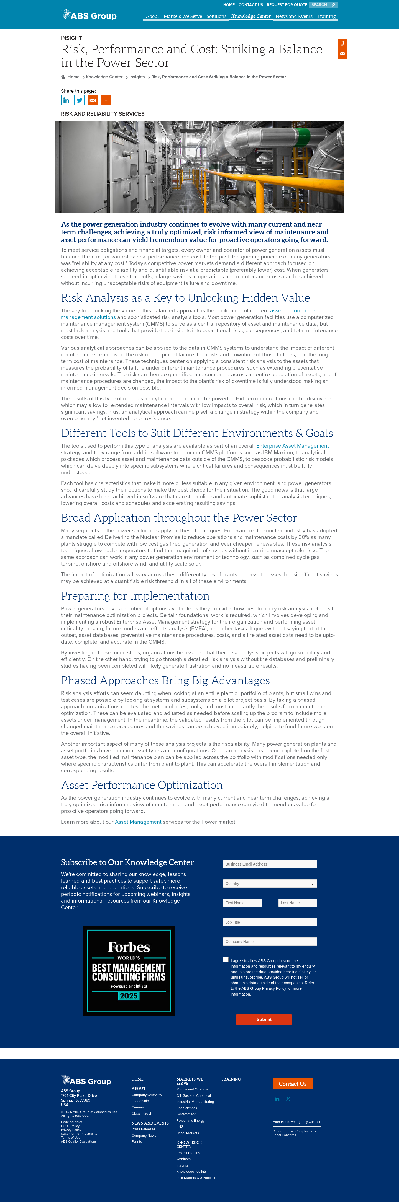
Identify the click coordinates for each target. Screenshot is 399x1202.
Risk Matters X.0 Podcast (196, 1178)
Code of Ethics (72, 1122)
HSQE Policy (70, 1126)
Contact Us (251, 4)
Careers (138, 1107)
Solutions (216, 16)
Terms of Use (70, 1137)
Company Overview (147, 1095)
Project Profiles (188, 1153)
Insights (137, 77)
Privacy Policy (274, 988)
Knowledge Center (251, 16)
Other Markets (188, 1133)
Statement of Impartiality (79, 1134)
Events (137, 1141)
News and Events (294, 16)
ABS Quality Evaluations (79, 1141)
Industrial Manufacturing (195, 1102)
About (152, 16)
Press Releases (143, 1129)
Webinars (184, 1159)
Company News (144, 1135)
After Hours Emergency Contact (296, 1122)
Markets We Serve (183, 16)
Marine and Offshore (192, 1089)
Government (186, 1114)
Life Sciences (187, 1108)
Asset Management (138, 822)
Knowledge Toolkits (192, 1171)
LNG (180, 1127)
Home (229, 4)
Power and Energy (190, 1120)
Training (326, 16)
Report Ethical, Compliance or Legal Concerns (295, 1133)
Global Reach (142, 1113)
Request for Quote (287, 4)
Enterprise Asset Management (292, 446)
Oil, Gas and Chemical (194, 1096)
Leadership (140, 1101)
